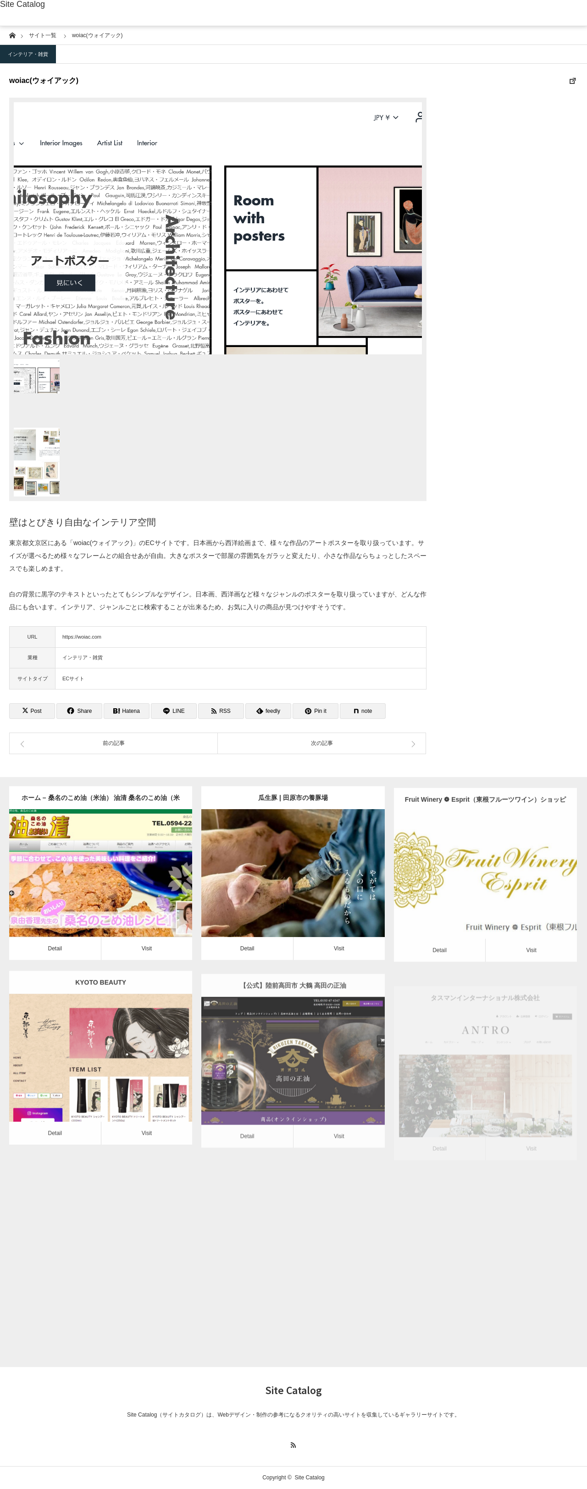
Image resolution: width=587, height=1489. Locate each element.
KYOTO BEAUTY (100, 1000)
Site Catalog (22, 4)
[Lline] (174, 711)
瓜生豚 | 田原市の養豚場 (293, 797)
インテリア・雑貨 (28, 54)
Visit (147, 948)
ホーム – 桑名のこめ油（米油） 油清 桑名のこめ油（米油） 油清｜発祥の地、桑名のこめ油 (101, 801)
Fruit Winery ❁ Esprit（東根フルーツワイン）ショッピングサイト (485, 821)
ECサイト (73, 678)
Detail (55, 948)
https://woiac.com (81, 637)
